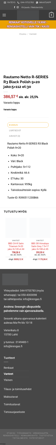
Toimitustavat (12, 404)
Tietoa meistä (20, 438)
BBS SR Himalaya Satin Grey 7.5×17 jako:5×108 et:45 (40, 246)
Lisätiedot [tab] (15, 130)
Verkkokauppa (40, 433)
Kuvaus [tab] (13, 125)
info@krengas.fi (13, 346)
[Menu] (4, 15)
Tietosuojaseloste (14, 412)
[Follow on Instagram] (18, 7)
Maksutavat (11, 396)
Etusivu (22, 34)
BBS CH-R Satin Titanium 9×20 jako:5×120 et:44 (16, 246)
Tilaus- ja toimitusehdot (18, 389)
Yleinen (8, 380)
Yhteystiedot (36, 438)
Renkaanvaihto (29, 435)
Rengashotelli (11, 435)
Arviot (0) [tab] (14, 136)
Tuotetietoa (46, 435)
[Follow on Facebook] (15, 7)
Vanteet (33, 34)
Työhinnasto (24, 433)
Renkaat (9, 367)
